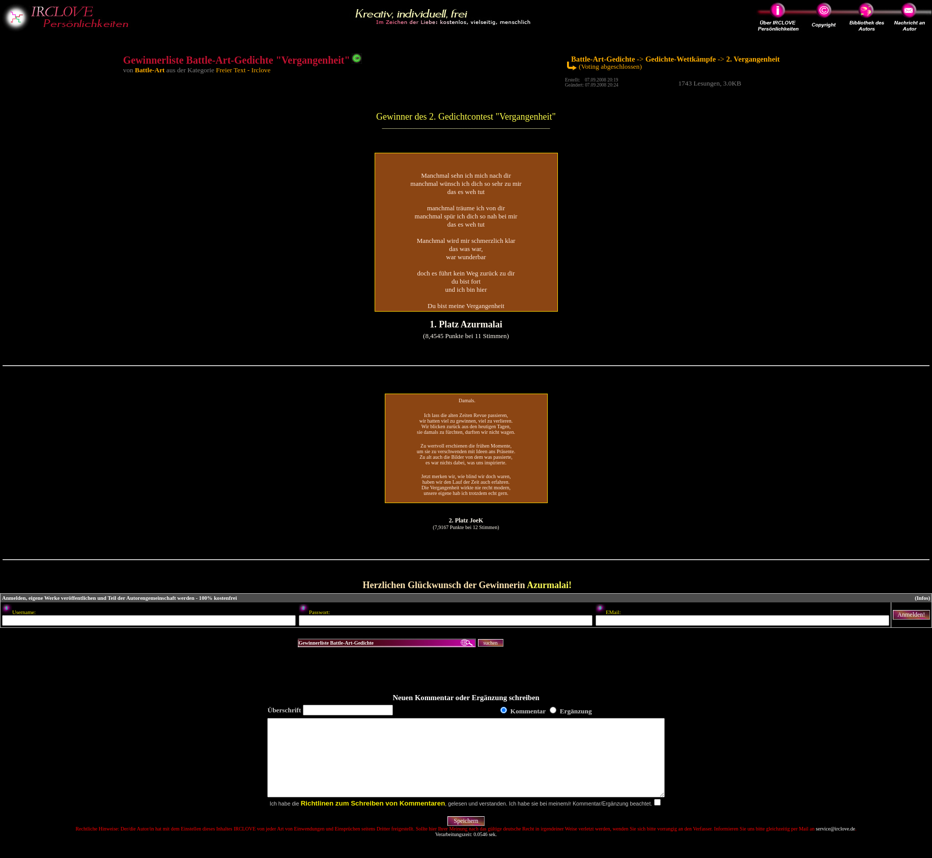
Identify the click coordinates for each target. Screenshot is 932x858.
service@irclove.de (835, 844)
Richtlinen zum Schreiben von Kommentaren (373, 818)
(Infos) (922, 598)
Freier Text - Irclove (243, 70)
